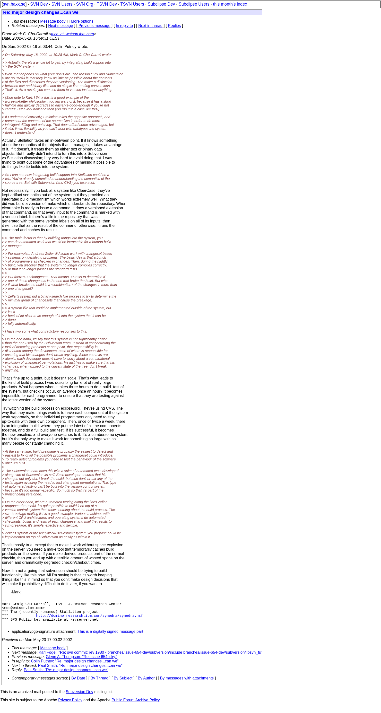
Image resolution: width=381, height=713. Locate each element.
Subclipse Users (194, 4)
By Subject (123, 685)
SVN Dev (39, 4)
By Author (146, 685)
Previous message (94, 26)
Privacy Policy (70, 707)
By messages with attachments (187, 685)
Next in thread (150, 26)
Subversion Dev (79, 698)
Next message (60, 26)
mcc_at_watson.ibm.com (72, 34)
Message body (52, 21)
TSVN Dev (107, 4)
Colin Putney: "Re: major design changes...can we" (75, 668)
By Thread (100, 685)
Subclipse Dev (161, 4)
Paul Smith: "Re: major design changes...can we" (80, 672)
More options (82, 21)
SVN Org (84, 4)
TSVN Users (132, 4)
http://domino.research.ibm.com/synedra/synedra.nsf (89, 620)
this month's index (230, 4)
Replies (174, 26)
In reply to (124, 26)
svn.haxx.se (14, 4)
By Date (78, 685)
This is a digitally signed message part (110, 638)
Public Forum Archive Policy (135, 707)
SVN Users (61, 4)
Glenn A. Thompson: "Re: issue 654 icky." (81, 663)
